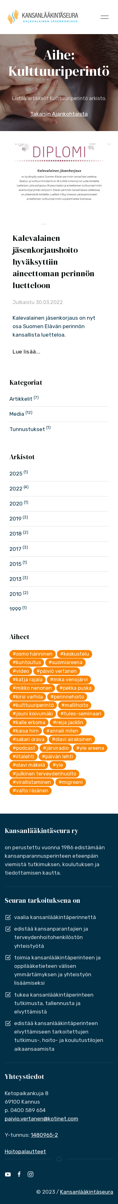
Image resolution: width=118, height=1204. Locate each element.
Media (16, 414)
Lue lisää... (26, 351)
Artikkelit (20, 399)
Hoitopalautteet (25, 1151)
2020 (16, 503)
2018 (15, 534)
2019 (15, 519)
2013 (15, 579)
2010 (15, 594)
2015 (15, 564)
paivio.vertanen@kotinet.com (41, 1118)
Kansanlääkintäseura (86, 1192)
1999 (15, 609)
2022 (15, 488)
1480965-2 (44, 1135)
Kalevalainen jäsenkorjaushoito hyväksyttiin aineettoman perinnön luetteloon (53, 262)
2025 (15, 473)
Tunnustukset (27, 429)
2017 (15, 549)
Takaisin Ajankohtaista (59, 114)
